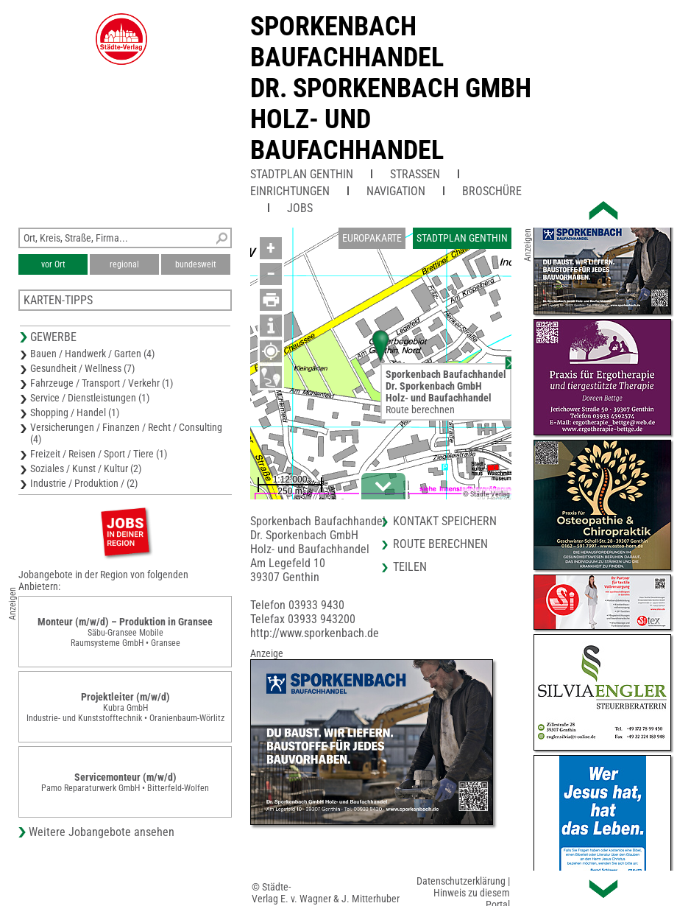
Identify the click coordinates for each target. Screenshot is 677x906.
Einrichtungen (290, 191)
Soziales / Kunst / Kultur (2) (85, 468)
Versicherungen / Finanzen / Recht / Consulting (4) (126, 433)
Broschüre (492, 191)
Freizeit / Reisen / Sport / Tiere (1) (98, 454)
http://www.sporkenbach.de (314, 633)
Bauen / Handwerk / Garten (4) (92, 353)
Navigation (395, 191)
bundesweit (195, 264)
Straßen (415, 174)
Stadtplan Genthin (301, 174)
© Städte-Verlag (486, 494)
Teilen (410, 567)
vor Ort (53, 264)
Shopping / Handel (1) (74, 412)
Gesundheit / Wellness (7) (82, 368)
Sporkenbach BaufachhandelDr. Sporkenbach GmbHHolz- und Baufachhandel (390, 88)
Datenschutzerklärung (461, 881)
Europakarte (372, 238)
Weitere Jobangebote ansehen (101, 832)
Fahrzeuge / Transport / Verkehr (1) (101, 383)
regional (124, 264)
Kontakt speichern (445, 521)
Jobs (300, 208)
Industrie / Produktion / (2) (84, 483)
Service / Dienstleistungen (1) (89, 398)
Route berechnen (420, 409)
